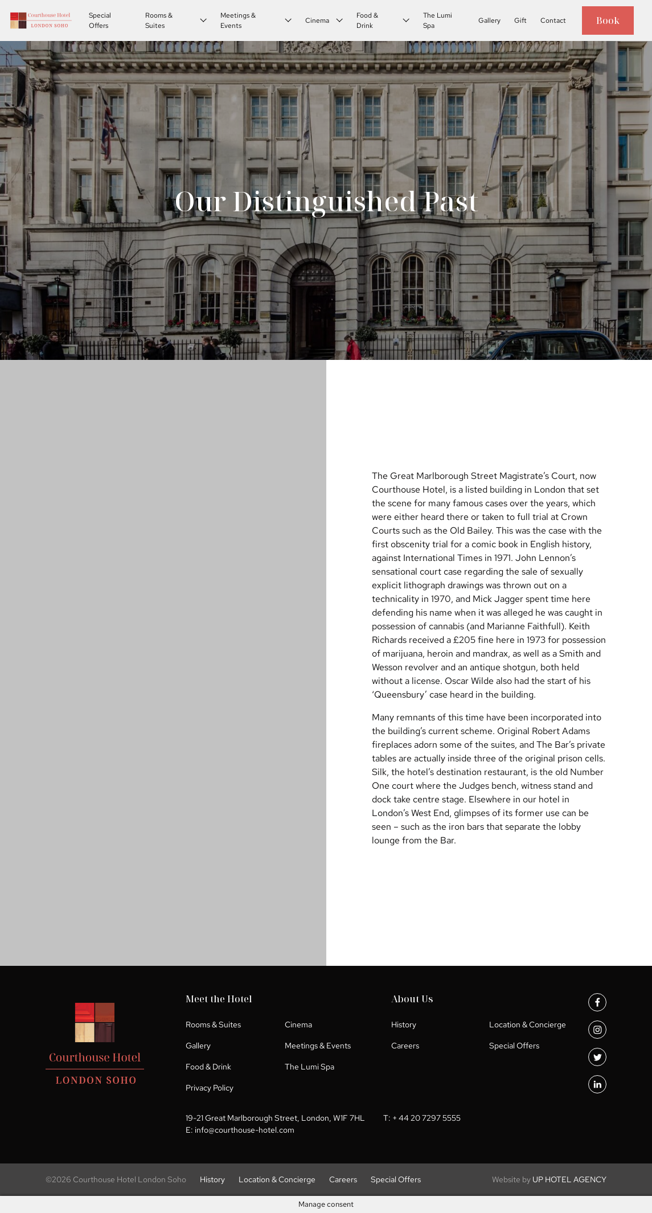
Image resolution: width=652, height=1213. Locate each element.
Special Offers (100, 20)
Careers (405, 1045)
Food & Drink (367, 20)
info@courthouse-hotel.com (244, 1130)
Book (608, 20)
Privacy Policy (209, 1088)
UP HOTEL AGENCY (549, 1179)
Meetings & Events (238, 20)
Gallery (489, 20)
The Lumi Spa (437, 20)
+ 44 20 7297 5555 (426, 1118)
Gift (520, 20)
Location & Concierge (527, 1024)
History (403, 1024)
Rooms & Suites (159, 20)
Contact (553, 20)
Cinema (317, 20)
